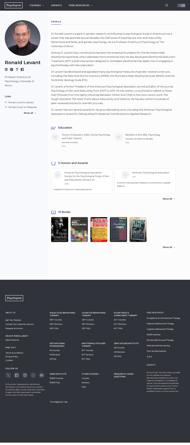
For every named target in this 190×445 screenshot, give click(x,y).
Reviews (86, 382)
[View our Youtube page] (42, 375)
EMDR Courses (56, 378)
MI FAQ (53, 359)
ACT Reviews (120, 324)
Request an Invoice (14, 328)
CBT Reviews (88, 324)
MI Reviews (55, 355)
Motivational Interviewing (57, 344)
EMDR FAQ (55, 382)
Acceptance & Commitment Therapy (125, 314)
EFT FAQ (86, 359)
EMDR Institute (58, 374)
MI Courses (55, 350)
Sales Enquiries (12, 340)
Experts (56, 5)
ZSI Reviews (119, 352)
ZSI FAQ (117, 356)
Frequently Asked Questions (124, 375)
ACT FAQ (118, 328)
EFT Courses (87, 350)
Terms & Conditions (14, 353)
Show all (30, 113)
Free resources (81, 5)
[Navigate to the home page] (14, 5)
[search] (166, 5)
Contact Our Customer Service (19, 324)
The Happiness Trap (58, 402)
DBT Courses (56, 320)
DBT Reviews (56, 324)
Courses (37, 5)
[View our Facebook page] (17, 375)
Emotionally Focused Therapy (94, 344)
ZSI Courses (119, 348)
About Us (10, 313)
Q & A (149, 356)
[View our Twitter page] (8, 375)
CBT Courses (88, 320)
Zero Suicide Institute (156, 351)
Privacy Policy (11, 356)
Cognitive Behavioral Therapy (94, 314)
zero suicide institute (126, 343)
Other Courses (90, 374)
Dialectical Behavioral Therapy (62, 314)
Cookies (9, 360)
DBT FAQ (54, 328)
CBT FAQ (86, 328)
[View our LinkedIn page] (25, 375)
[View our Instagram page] (33, 375)
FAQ (84, 387)
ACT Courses (120, 320)
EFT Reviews (88, 355)
